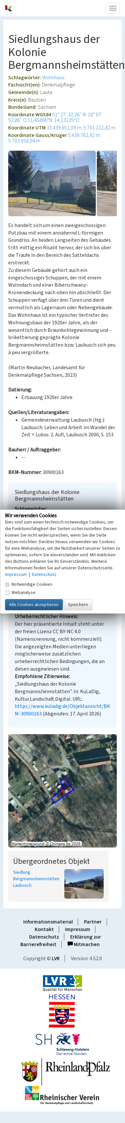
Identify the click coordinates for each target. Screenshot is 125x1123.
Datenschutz (44, 937)
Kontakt (44, 929)
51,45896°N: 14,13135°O (53, 120)
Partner (93, 921)
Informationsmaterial (48, 921)
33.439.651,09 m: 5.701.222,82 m (81, 127)
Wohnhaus (53, 77)
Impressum (77, 929)
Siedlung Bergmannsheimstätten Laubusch (36, 879)
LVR (56, 958)
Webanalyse (20, 592)
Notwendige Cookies (28, 584)
